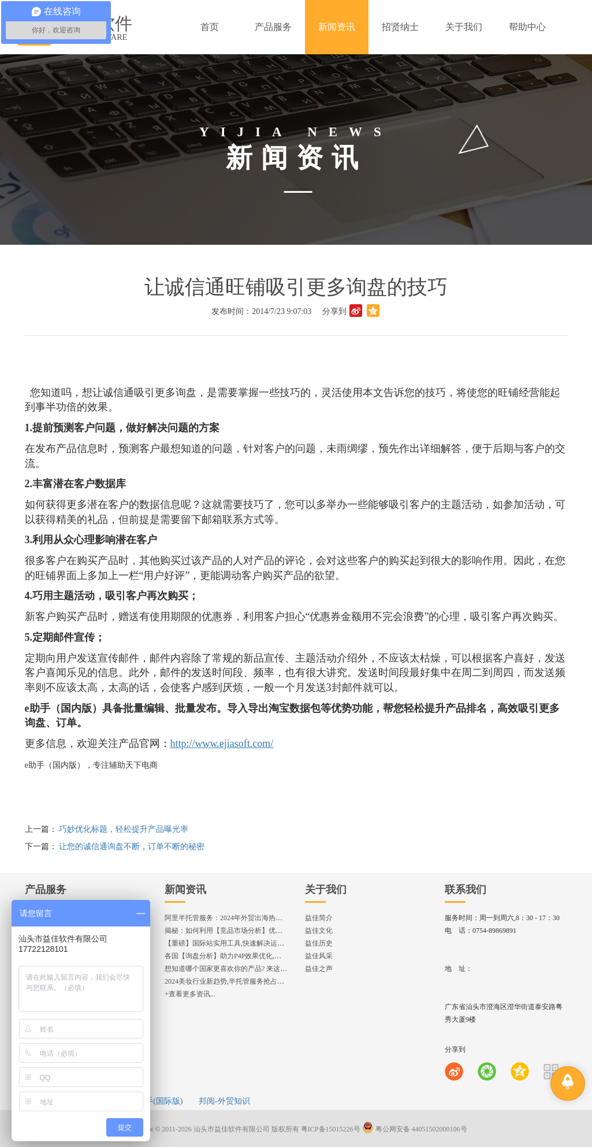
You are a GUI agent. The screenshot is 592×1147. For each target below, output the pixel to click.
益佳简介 (319, 918)
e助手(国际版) (158, 1101)
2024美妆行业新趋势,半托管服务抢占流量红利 (235, 981)
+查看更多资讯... (190, 994)
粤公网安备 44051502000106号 (414, 1129)
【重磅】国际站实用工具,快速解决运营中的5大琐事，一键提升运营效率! (276, 943)
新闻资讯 (185, 889)
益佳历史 (319, 943)
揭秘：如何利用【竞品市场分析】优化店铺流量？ (241, 930)
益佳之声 (319, 969)
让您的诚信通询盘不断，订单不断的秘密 (131, 846)
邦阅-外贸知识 (224, 1101)
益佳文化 (319, 930)
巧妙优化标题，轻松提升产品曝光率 (123, 829)
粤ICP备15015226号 (330, 1129)
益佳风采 (319, 956)
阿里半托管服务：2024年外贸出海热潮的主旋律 (237, 918)
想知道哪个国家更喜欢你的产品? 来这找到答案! (237, 969)
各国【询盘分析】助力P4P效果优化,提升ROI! (234, 956)
